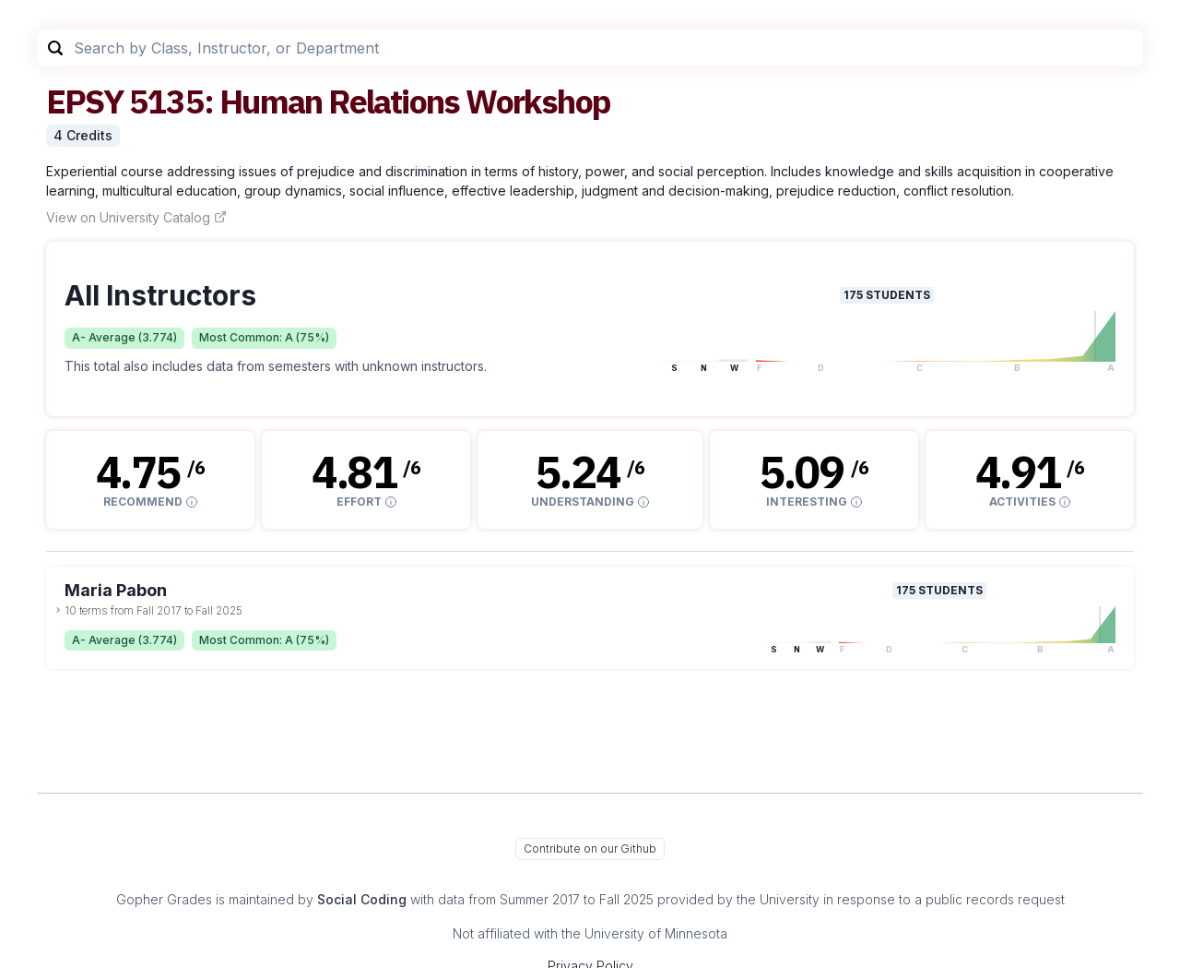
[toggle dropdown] (58, 610)
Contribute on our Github (590, 848)
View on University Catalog (136, 217)
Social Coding (362, 899)
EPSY (84, 101)
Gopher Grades (164, 899)
